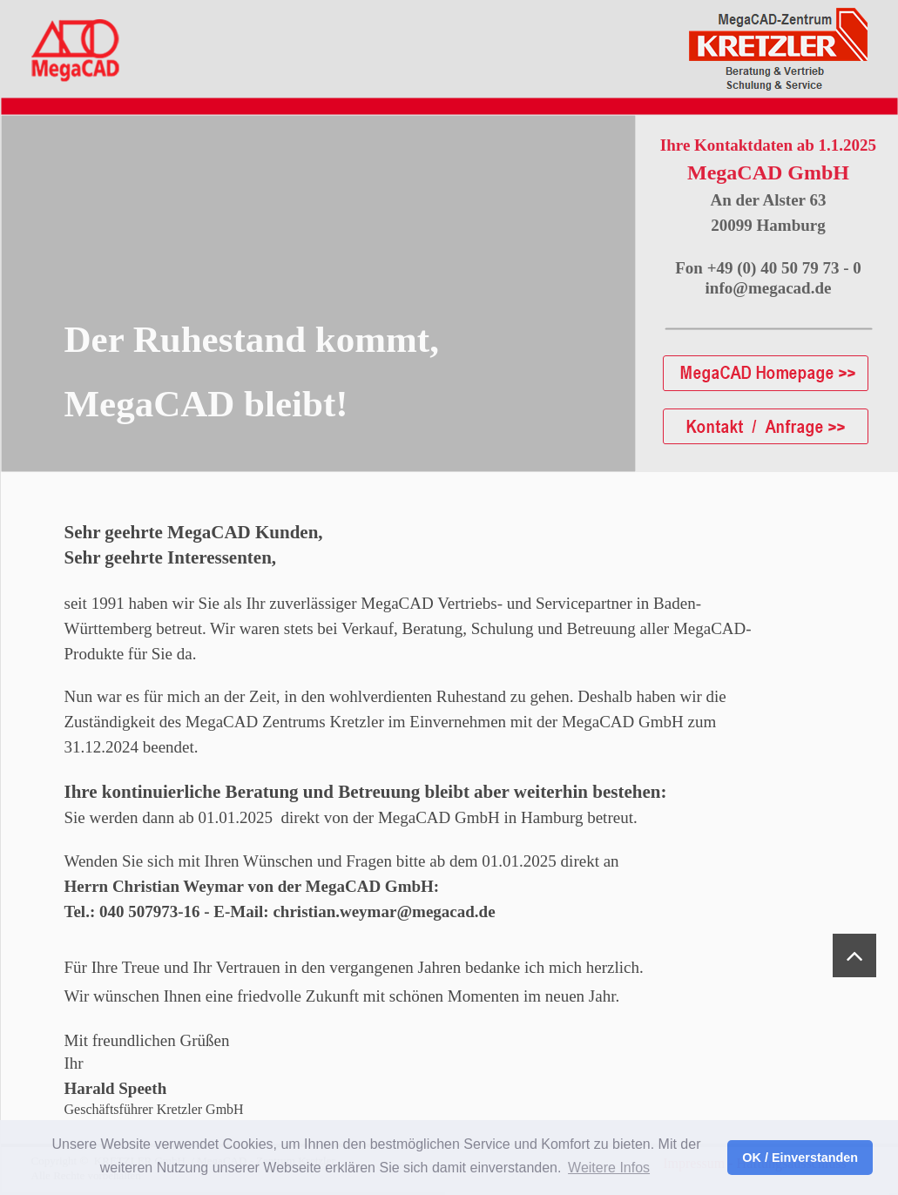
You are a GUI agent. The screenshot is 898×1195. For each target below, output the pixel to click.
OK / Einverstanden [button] (800, 1158)
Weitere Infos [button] (609, 1167)
